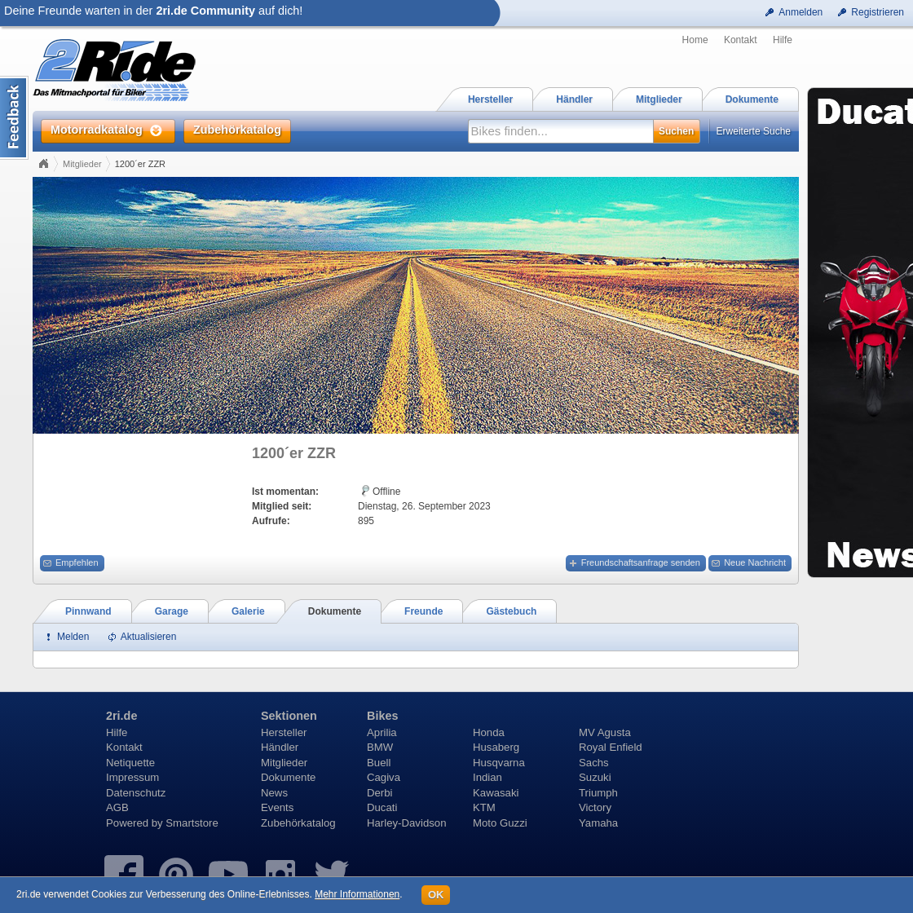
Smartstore (191, 823)
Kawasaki (495, 793)
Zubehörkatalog (298, 823)
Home (695, 40)
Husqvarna (499, 762)
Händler (279, 747)
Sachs (594, 762)
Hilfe (782, 40)
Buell (378, 762)
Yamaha (598, 823)
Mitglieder (82, 164)
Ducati (382, 807)
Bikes (382, 715)
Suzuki (595, 777)
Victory (595, 807)
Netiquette (130, 762)
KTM (484, 807)
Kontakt (740, 40)
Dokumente (288, 777)
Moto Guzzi (500, 823)
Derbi (380, 793)
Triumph (598, 793)
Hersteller (284, 732)
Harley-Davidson (406, 823)
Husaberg (496, 747)
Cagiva (383, 777)
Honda (489, 732)
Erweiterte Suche (754, 131)
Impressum (132, 777)
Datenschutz (135, 793)
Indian (487, 777)
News (274, 793)
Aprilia (382, 732)
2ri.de (121, 715)
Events (277, 807)
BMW (380, 747)
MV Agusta (605, 732)
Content (14, 118)
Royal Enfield (610, 747)
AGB (117, 807)
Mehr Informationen (357, 894)
